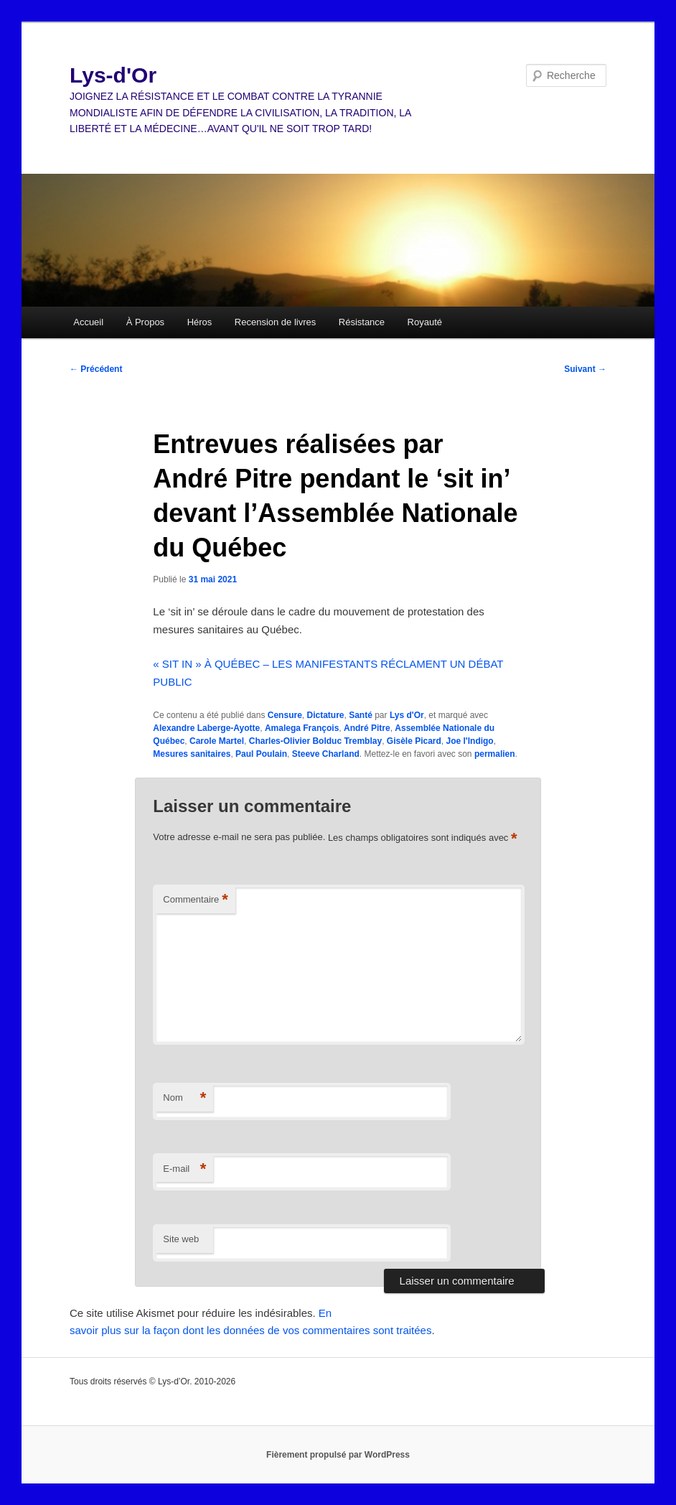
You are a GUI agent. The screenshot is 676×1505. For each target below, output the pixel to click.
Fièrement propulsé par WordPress (338, 1455)
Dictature (325, 715)
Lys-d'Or (113, 75)
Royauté (425, 322)
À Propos (145, 322)
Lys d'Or (407, 715)
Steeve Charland (326, 754)
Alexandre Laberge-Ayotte (206, 728)
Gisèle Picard (414, 741)
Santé (360, 715)
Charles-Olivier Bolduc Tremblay (315, 741)
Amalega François (302, 728)
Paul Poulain (261, 754)
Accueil (88, 322)
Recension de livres (275, 322)
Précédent (96, 369)
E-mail (184, 1169)
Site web (181, 1239)
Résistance (362, 322)
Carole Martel (216, 741)
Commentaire (195, 900)
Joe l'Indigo (470, 741)
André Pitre (367, 728)
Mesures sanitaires (191, 754)
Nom (184, 1098)
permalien (494, 754)
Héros (199, 322)
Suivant (585, 369)
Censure (285, 715)
